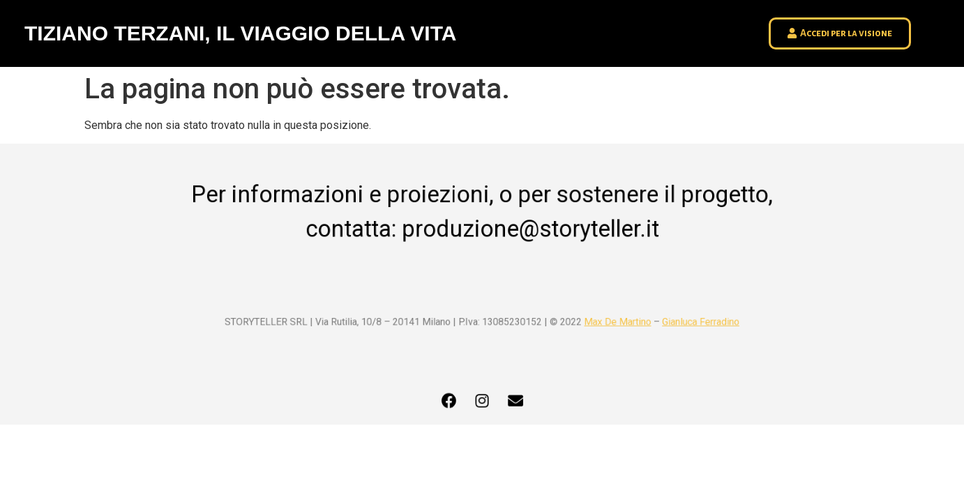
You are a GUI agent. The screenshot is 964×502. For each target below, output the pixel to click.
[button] (840, 33)
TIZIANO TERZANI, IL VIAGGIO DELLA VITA (240, 33)
